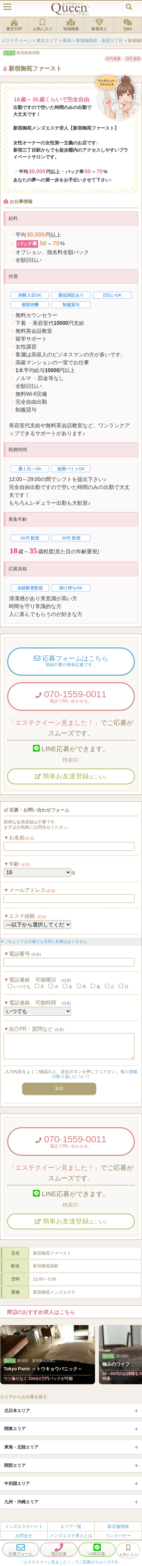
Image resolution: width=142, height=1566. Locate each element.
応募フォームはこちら (71, 661)
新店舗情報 (118, 1526)
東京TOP (14, 25)
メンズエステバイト (24, 1526)
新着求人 (99, 25)
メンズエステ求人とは (71, 1535)
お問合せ (23, 1535)
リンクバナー (118, 1535)
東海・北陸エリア (21, 1447)
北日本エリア (17, 1410)
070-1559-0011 (71, 696)
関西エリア (15, 1465)
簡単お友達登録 (71, 776)
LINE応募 (97, 1549)
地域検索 (71, 25)
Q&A (128, 25)
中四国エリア (17, 1483)
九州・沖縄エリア (21, 1501)
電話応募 (59, 1549)
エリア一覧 (71, 1526)
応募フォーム (21, 1549)
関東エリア (15, 1428)
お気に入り (42, 25)
